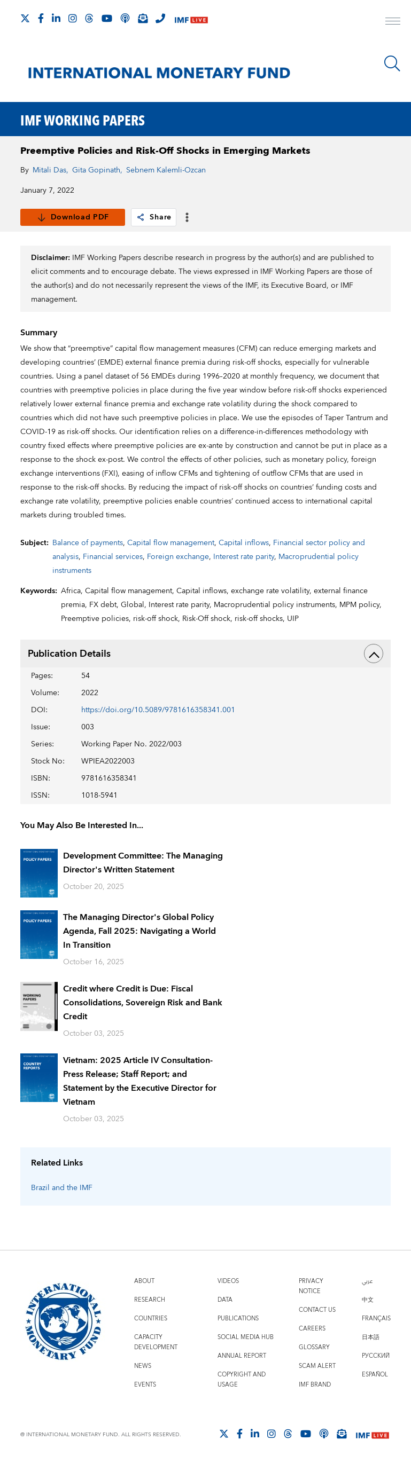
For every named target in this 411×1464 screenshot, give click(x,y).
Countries (150, 1318)
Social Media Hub (246, 1337)
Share (154, 217)
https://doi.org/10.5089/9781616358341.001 (158, 710)
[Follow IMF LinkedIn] (56, 18)
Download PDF (73, 217)
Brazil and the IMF (61, 1188)
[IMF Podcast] (125, 18)
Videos (228, 1281)
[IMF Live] (191, 19)
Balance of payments (87, 543)
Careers (312, 1329)
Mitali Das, (50, 170)
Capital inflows (244, 543)
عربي (367, 1281)
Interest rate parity (243, 556)
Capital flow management (170, 543)
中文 (368, 1300)
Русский (376, 1356)
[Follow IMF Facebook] (41, 18)
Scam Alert (317, 1366)
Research (149, 1300)
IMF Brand (315, 1385)
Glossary (314, 1347)
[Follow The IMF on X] (25, 18)
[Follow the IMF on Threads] (89, 18)
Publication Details (205, 653)
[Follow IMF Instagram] (72, 18)
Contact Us (317, 1310)
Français (376, 1318)
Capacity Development (155, 1342)
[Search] (392, 64)
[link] (140, 217)
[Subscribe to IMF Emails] (143, 18)
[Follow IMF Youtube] (107, 18)
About (144, 1281)
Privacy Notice (311, 1286)
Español (375, 1374)
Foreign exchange (178, 556)
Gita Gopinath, (97, 170)
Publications (238, 1318)
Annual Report (242, 1356)
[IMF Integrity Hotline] (160, 18)
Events (145, 1385)
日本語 (370, 1337)
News (142, 1366)
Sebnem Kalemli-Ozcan (166, 170)
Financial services (113, 556)
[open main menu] (392, 22)
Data (225, 1300)
